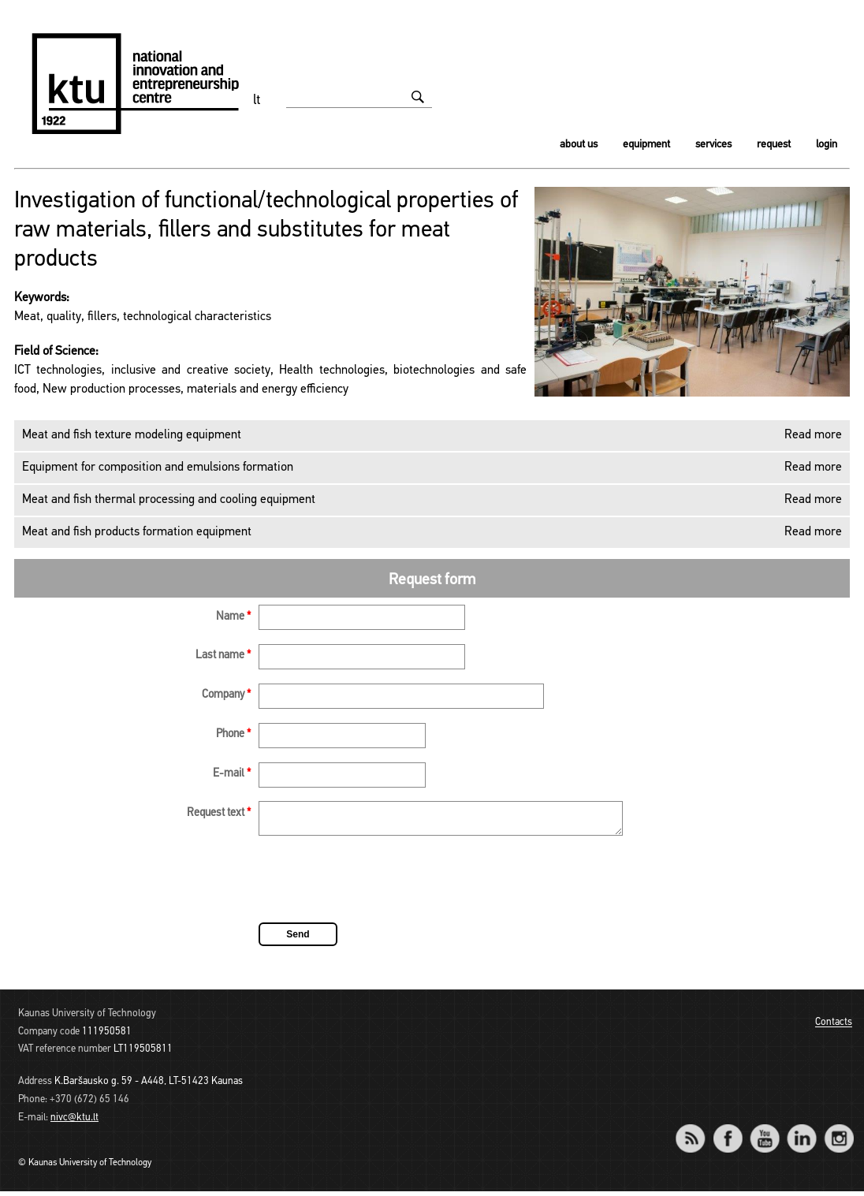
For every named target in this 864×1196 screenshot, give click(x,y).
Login (826, 145)
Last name (223, 655)
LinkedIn (801, 1132)
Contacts (833, 1028)
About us (579, 145)
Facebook (727, 1132)
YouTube (764, 1132)
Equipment (646, 145)
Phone (233, 734)
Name (233, 617)
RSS (697, 1132)
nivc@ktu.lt (74, 1122)
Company (226, 695)
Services (713, 145)
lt (257, 100)
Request (774, 145)
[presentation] (378, 886)
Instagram (838, 1132)
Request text (219, 813)
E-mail (232, 774)
